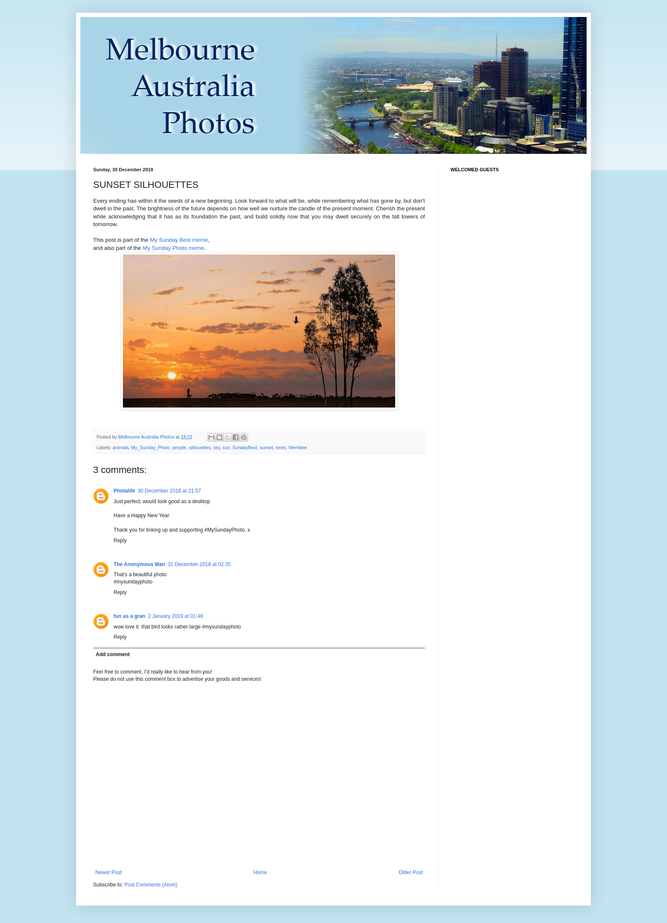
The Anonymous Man (139, 564)
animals (120, 447)
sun (226, 447)
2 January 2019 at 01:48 (175, 616)
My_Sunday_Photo (150, 447)
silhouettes (200, 447)
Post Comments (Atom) (150, 885)
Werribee (297, 447)
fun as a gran (129, 616)
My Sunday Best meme (179, 240)
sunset (266, 447)
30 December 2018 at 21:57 (169, 491)
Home (260, 872)
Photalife (124, 491)
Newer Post (108, 872)
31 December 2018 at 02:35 (199, 564)
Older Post (411, 872)
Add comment (113, 654)
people (179, 447)
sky (216, 447)
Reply (120, 541)
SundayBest (244, 447)
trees (281, 447)
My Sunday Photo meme (173, 248)
